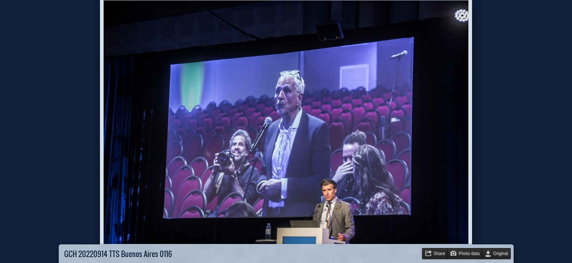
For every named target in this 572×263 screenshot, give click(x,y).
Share (439, 253)
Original (500, 253)
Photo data (469, 253)
